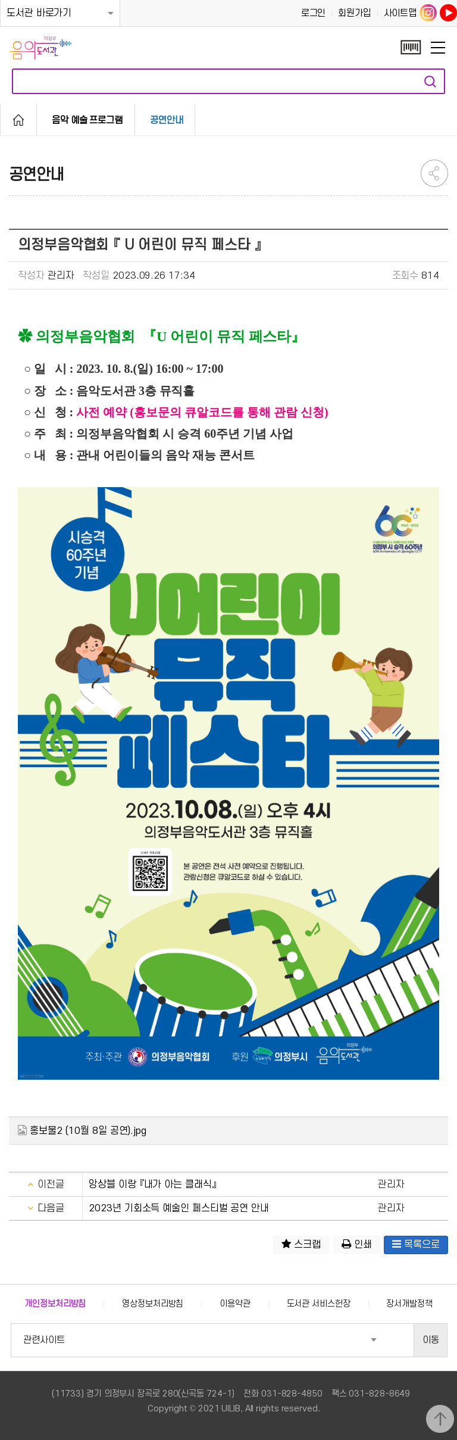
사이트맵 (400, 13)
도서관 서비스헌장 (318, 1304)
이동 (430, 1340)
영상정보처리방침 (152, 1304)
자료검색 (430, 81)
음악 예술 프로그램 (87, 120)
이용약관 (235, 1304)
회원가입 (354, 13)
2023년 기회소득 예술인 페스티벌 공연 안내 (179, 1208)
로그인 (313, 13)
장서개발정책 (409, 1304)
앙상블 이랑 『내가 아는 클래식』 (152, 1184)
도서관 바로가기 (39, 13)
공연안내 (166, 120)
